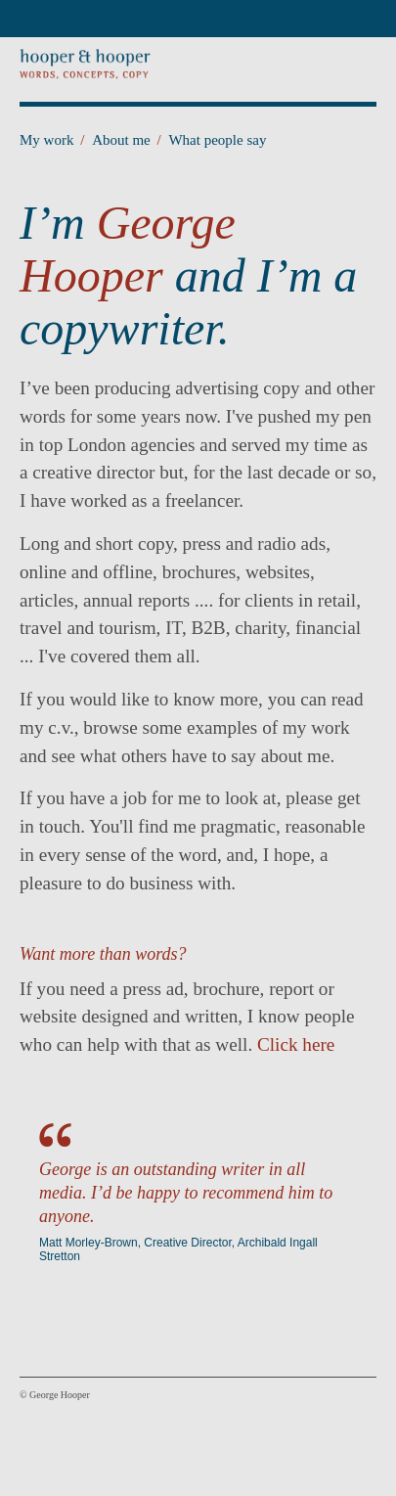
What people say (217, 140)
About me (126, 140)
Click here (295, 1044)
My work (52, 140)
